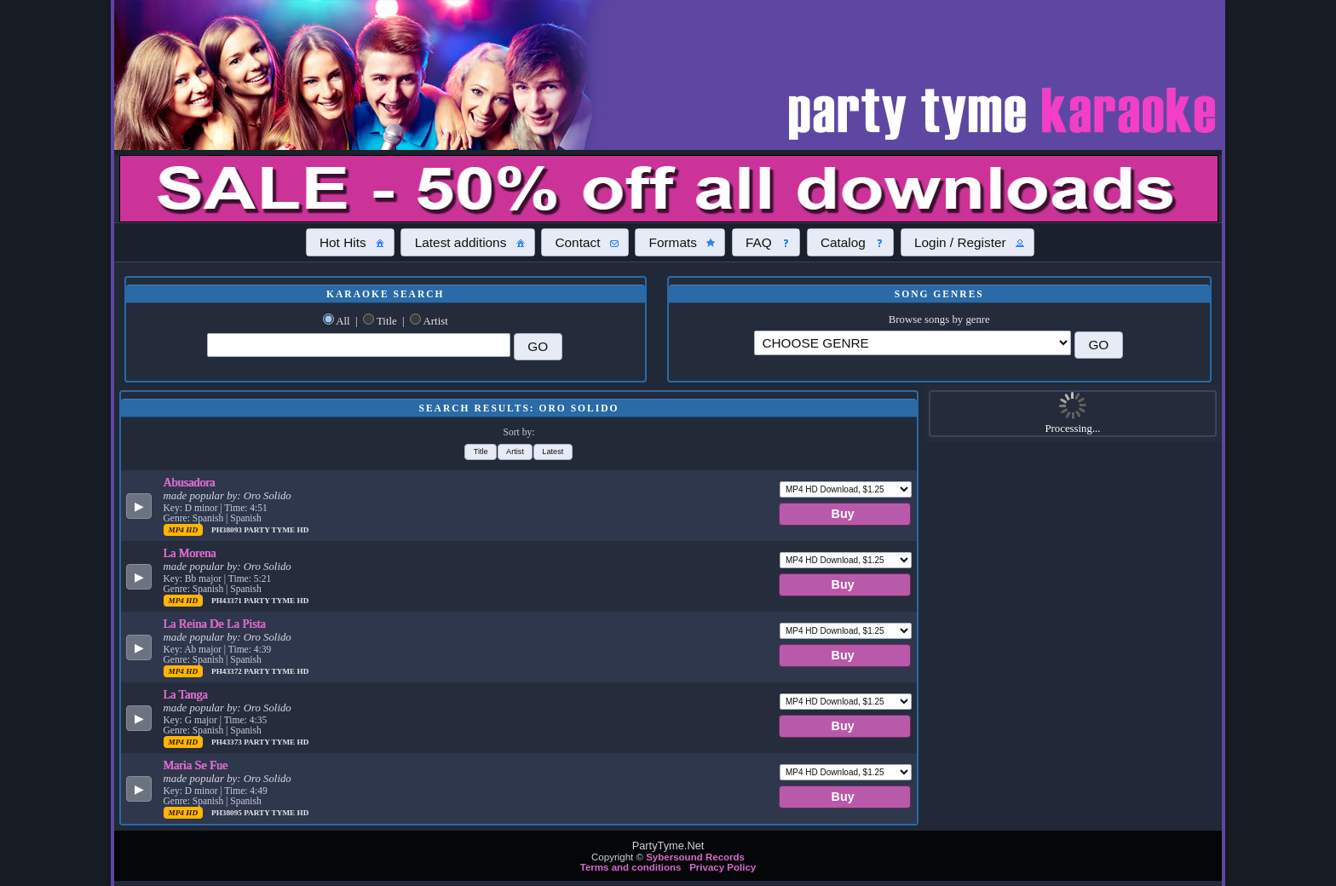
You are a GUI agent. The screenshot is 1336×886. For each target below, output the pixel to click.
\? (912, 343)
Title (387, 321)
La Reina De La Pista (215, 623)
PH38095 (227, 812)
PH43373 (227, 742)
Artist (435, 321)
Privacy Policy (722, 867)
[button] (350, 242)
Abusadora (190, 482)
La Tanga (186, 694)
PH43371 (227, 600)
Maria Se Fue (196, 765)
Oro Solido (267, 496)
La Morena (190, 553)
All (342, 321)
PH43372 (227, 671)
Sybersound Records (695, 857)
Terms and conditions (631, 867)
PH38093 (227, 530)
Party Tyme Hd (276, 530)
